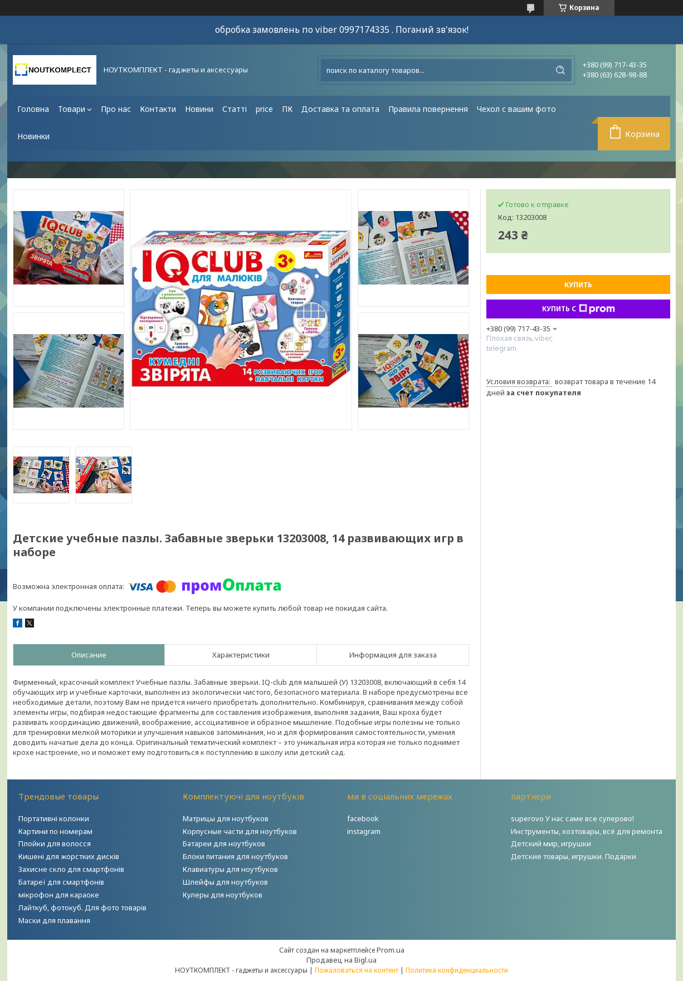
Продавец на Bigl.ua (341, 960)
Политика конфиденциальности (457, 970)
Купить (578, 285)
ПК (287, 109)
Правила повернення (428, 109)
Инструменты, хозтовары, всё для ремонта (586, 831)
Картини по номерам (55, 831)
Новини (199, 109)
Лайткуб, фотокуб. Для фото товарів (82, 907)
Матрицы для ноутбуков (226, 818)
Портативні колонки (53, 818)
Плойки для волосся (54, 843)
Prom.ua (390, 950)
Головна (33, 109)
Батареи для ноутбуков (224, 843)
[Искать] (560, 70)
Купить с (578, 309)
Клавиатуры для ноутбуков (230, 869)
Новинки (33, 136)
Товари (71, 109)
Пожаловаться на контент (356, 970)
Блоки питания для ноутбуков (235, 856)
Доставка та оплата (340, 109)
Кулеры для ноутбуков (222, 895)
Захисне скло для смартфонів (71, 869)
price (264, 109)
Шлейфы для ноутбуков (225, 882)
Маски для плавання (54, 920)
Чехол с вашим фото (516, 109)
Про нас (116, 109)
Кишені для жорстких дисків (68, 856)
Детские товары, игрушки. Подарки (573, 856)
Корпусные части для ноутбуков (240, 831)
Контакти (158, 109)
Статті (234, 109)
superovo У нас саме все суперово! (572, 818)
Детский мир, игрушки (551, 843)
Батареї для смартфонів (61, 882)
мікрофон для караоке (58, 895)
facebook (363, 818)
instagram (363, 831)
